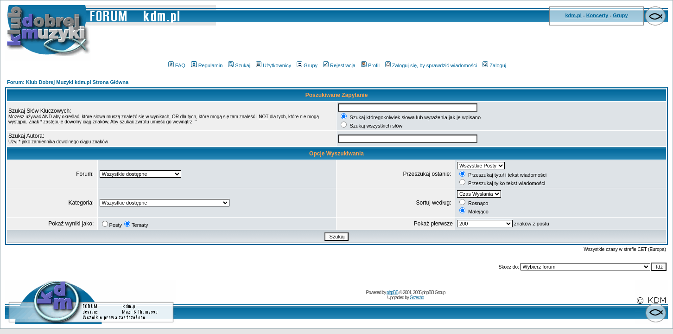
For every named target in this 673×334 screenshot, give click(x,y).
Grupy (620, 15)
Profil (370, 65)
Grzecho (417, 297)
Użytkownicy (273, 65)
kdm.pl (573, 15)
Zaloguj (494, 65)
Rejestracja (339, 65)
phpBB (392, 292)
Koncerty (597, 15)
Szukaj (239, 65)
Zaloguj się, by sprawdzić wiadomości (431, 65)
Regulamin (207, 65)
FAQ (176, 65)
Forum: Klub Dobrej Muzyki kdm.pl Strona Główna (67, 82)
